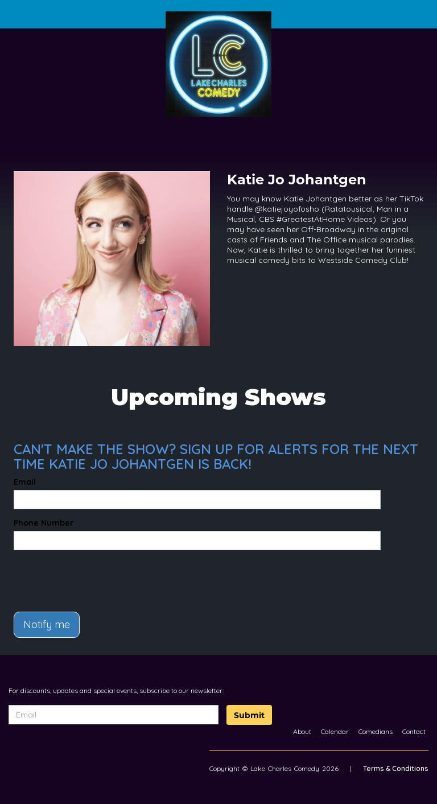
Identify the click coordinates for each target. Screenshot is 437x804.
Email (25, 482)
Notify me (46, 624)
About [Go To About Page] (302, 731)
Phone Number (43, 523)
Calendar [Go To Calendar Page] (335, 731)
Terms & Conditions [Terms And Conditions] (395, 768)
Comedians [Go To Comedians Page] (375, 731)
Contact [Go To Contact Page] (414, 731)
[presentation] (80, 576)
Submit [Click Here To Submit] (249, 715)
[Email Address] (113, 714)
